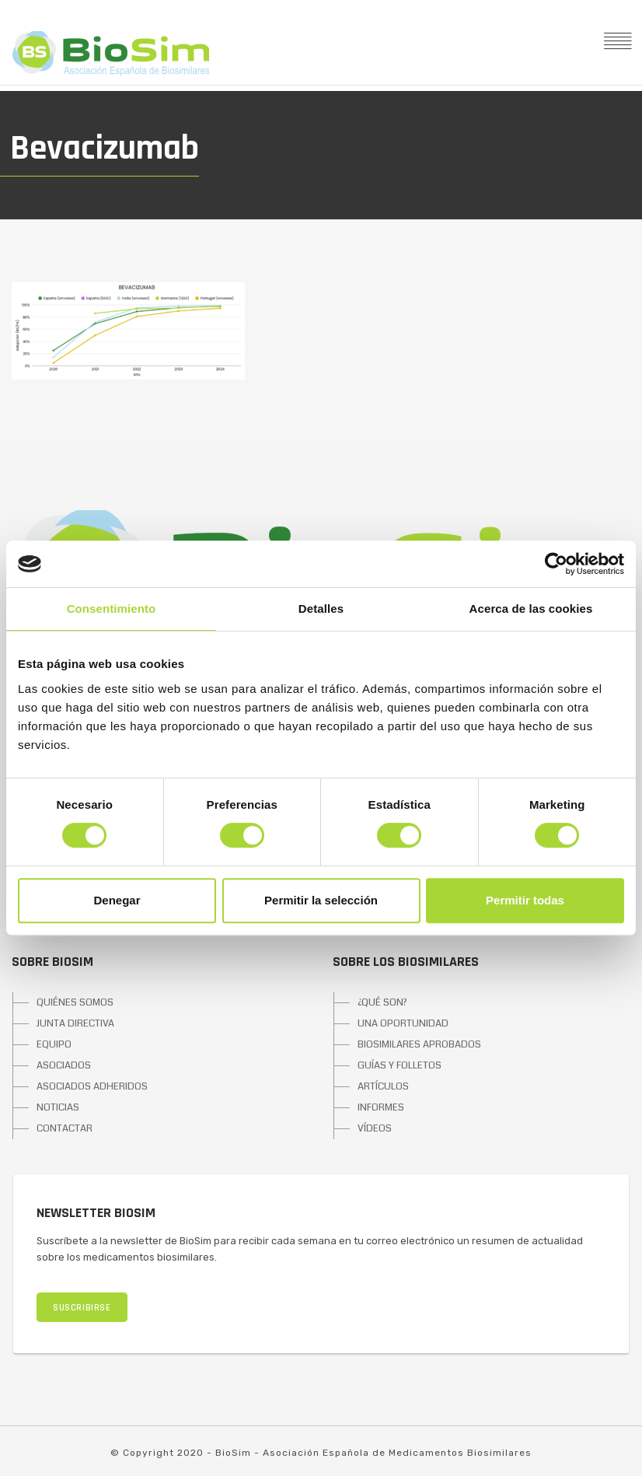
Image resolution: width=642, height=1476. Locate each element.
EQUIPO (54, 1044)
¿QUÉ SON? (382, 1002)
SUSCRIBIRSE (82, 1307)
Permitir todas (525, 900)
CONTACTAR (64, 1128)
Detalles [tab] (321, 608)
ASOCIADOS (64, 1065)
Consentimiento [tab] (111, 608)
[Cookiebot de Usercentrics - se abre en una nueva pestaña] (556, 563)
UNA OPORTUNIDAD (403, 1023)
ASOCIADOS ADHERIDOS (92, 1086)
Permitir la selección (321, 900)
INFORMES (381, 1107)
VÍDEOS (375, 1128)
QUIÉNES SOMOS (75, 1002)
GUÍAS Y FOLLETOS (399, 1065)
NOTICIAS (58, 1107)
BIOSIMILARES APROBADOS (419, 1044)
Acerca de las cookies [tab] (531, 608)
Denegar (116, 900)
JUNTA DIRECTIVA (75, 1023)
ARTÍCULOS (383, 1086)
